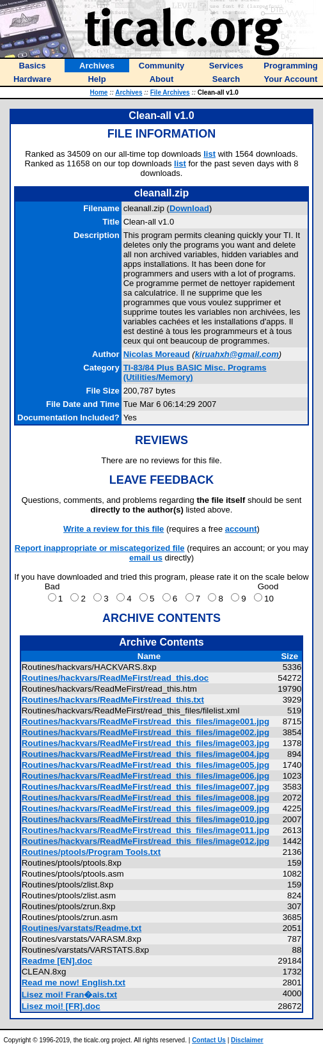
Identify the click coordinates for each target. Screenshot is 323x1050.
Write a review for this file (113, 529)
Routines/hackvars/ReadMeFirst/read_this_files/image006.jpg (145, 776)
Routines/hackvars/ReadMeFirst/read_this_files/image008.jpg (145, 797)
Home (99, 92)
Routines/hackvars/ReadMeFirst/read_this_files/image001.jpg (145, 721)
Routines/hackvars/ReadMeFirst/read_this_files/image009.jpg (145, 808)
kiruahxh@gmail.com (237, 354)
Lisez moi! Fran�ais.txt (69, 994)
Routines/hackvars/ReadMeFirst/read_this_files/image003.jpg (145, 743)
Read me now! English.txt (73, 982)
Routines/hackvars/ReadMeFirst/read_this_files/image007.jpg (145, 786)
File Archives (170, 92)
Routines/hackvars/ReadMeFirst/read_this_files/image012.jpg (145, 841)
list (209, 154)
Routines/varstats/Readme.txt (81, 928)
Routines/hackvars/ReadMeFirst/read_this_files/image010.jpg (145, 819)
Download (189, 208)
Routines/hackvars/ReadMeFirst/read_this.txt (113, 699)
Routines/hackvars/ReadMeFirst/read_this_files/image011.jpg (145, 830)
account (241, 529)
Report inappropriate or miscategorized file (100, 548)
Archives (128, 92)
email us (145, 557)
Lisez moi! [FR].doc (61, 1006)
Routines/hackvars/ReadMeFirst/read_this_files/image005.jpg (145, 765)
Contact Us (209, 1040)
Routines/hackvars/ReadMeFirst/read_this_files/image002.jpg (145, 732)
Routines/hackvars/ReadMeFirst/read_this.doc (115, 678)
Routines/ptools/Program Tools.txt (91, 852)
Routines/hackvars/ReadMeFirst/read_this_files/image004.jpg (145, 754)
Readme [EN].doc (57, 961)
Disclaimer (247, 1040)
